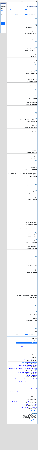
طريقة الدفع (3, 40)
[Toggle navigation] (36, 1)
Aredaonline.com (4, 1)
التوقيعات (28, 9)
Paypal (3, 42)
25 (15, 14)
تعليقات (21, 9)
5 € (2, 37)
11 (22, 14)
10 (24, 14)
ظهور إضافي (32, 10)
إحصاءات (17, 9)
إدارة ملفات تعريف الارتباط (31, 444)
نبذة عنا (34, 445)
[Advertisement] (22, 22)
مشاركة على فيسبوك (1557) (32, 6)
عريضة (33, 9)
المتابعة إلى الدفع (3, 48)
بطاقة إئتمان (3, 45)
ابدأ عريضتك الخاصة (33, 365)
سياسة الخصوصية (11, 9)
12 (20, 14)
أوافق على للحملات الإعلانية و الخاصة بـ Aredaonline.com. (5, 53)
